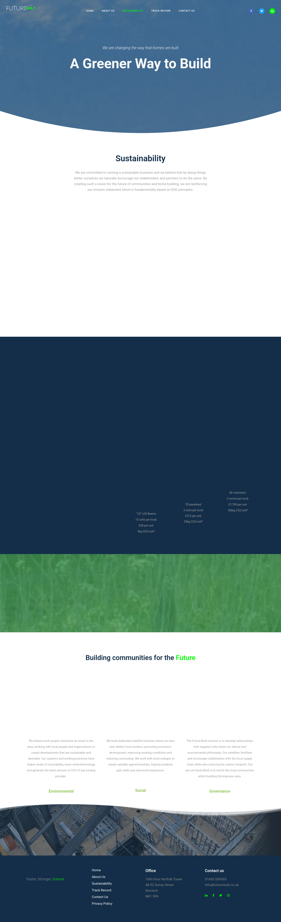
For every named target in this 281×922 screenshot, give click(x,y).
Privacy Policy (102, 903)
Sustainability (132, 10)
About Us (108, 10)
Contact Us (187, 10)
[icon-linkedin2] (272, 11)
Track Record (161, 10)
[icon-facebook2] (252, 11)
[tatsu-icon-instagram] (228, 895)
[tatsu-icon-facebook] (214, 895)
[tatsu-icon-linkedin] (207, 895)
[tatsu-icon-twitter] (221, 895)
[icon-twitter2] (262, 11)
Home (90, 10)
